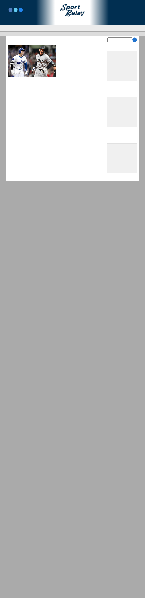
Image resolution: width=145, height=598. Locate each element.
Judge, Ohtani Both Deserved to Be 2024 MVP (78, 48)
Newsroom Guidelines (49, 567)
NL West (109, 28)
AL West (71, 28)
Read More (63, 84)
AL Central (58, 28)
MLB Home (12, 567)
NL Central (96, 28)
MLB (34, 28)
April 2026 (111, 542)
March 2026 (112, 547)
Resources (12, 581)
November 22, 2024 (66, 57)
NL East (83, 28)
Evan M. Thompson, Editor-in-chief (75, 54)
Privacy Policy (45, 570)
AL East (45, 28)
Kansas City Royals (65, 60)
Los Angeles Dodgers (81, 60)
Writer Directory (79, 570)
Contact (11, 576)
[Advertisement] (122, 320)
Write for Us (122, 10)
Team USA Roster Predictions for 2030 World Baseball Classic (122, 398)
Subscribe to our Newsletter (122, 13)
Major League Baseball (15, 34)
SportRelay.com (78, 593)
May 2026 (111, 537)
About (10, 571)
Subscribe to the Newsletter (116, 567)
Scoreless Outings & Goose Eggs (118, 570)
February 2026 (113, 552)
